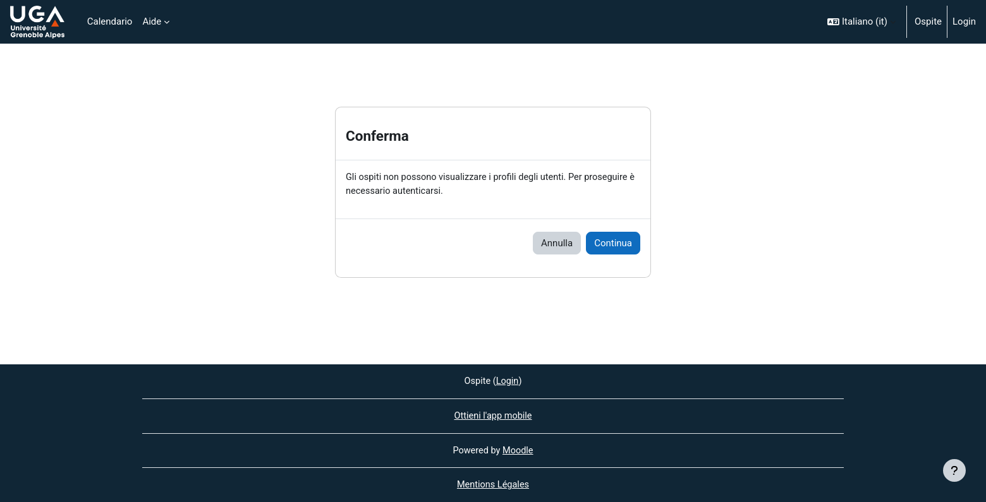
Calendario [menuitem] (110, 21)
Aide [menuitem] (151, 21)
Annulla (557, 243)
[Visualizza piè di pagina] (954, 470)
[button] (861, 22)
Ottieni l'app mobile (493, 415)
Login (964, 21)
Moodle (519, 449)
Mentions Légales (493, 485)
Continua (613, 243)
